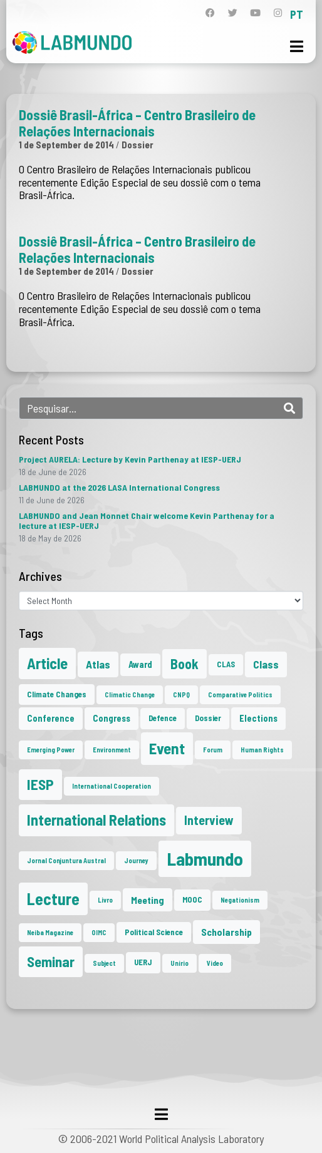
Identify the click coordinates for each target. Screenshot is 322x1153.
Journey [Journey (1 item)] (136, 860)
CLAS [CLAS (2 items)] (226, 664)
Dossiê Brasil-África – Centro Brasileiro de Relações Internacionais (137, 122)
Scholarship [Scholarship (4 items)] (226, 932)
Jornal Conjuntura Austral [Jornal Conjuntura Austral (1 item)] (66, 860)
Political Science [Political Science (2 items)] (154, 932)
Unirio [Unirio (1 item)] (179, 963)
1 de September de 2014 (66, 144)
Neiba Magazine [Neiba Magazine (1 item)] (50, 932)
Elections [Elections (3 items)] (258, 718)
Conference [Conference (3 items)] (51, 718)
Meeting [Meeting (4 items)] (147, 900)
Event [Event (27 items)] (167, 748)
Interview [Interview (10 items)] (209, 820)
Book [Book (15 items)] (184, 663)
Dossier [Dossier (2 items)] (208, 718)
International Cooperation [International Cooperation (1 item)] (111, 786)
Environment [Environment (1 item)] (112, 750)
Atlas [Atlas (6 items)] (98, 664)
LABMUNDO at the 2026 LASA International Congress (119, 487)
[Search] (289, 408)
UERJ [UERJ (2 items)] (143, 962)
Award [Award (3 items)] (140, 664)
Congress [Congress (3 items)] (111, 718)
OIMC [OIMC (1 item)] (98, 932)
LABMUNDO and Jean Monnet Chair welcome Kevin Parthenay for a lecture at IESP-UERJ (146, 520)
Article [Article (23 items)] (47, 663)
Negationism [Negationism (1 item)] (240, 900)
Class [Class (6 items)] (266, 664)
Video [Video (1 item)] (215, 963)
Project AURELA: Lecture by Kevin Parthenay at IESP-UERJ (130, 459)
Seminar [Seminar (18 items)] (51, 961)
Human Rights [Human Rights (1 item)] (262, 750)
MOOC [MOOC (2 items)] (192, 899)
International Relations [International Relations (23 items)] (96, 820)
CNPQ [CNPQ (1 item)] (181, 694)
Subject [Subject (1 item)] (104, 963)
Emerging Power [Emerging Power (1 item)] (51, 750)
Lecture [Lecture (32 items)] (53, 898)
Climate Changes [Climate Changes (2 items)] (56, 694)
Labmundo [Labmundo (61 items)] (205, 858)
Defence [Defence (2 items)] (162, 718)
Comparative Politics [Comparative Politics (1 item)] (240, 694)
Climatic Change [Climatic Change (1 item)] (130, 694)
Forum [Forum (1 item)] (212, 750)
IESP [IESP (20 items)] (40, 784)
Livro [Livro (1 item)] (105, 900)
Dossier (137, 144)
